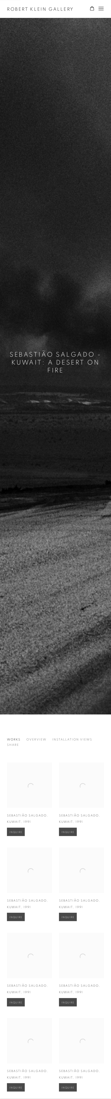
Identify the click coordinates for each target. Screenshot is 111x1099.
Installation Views (72, 739)
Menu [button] (100, 8)
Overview (36, 739)
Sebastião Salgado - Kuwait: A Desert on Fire (55, 363)
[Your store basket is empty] (92, 8)
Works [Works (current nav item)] (14, 739)
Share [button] (13, 745)
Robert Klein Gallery (40, 9)
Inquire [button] (15, 838)
